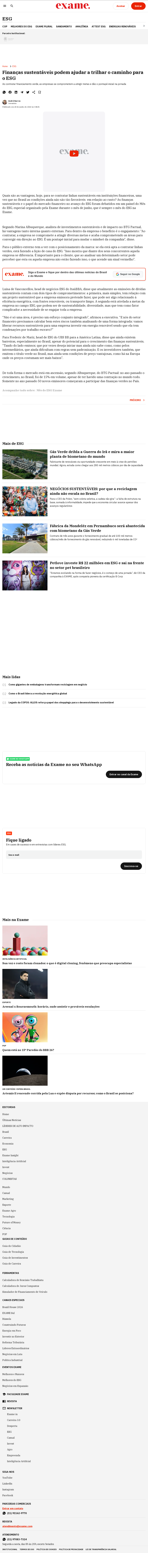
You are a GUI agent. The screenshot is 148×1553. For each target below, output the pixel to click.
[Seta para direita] (140, 25)
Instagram (8, 1489)
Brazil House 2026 (12, 1307)
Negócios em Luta (12, 1354)
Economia (7, 1143)
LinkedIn (7, 1483)
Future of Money (11, 1222)
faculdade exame (18, 1394)
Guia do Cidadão (11, 1245)
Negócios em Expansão (15, 1385)
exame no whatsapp (18, 759)
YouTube (7, 1477)
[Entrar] (138, 6)
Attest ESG (99, 26)
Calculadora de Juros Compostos (20, 1285)
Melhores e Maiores (13, 1374)
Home (5, 66)
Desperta (12, 1425)
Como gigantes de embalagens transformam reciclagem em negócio (48, 684)
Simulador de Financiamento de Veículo (24, 1291)
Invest (5, 1167)
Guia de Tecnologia (13, 1251)
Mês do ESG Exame (49, 390)
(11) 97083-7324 (17, 1539)
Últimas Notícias (11, 1120)
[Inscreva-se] (131, 866)
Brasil (5, 1131)
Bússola (6, 1318)
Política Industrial (12, 1360)
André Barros (14, 101)
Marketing (8, 1198)
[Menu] (4, 6)
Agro (9, 1449)
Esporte (6, 1204)
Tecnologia (8, 1216)
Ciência (6, 1228)
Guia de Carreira (11, 1263)
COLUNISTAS (9, 1178)
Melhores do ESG (21, 26)
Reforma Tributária (13, 1342)
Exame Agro (9, 1210)
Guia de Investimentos (15, 1257)
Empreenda (13, 1455)
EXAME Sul (8, 1313)
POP (4, 1234)
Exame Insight (10, 1155)
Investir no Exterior (13, 1336)
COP (4, 26)
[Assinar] (121, 6)
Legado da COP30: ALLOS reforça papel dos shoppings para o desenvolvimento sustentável (61, 702)
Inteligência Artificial (14, 1161)
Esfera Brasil (23, 1089)
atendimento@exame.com (17, 1526)
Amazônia (81, 26)
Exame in (12, 1414)
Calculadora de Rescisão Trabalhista (22, 1280)
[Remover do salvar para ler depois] (39, 92)
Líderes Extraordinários (15, 1348)
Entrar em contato (12, 1508)
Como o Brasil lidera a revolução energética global (38, 693)
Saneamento (64, 26)
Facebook (7, 1495)
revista (12, 1401)
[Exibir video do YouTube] (74, 151)
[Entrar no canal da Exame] (124, 774)
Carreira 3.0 (13, 1420)
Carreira (7, 1137)
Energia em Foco (11, 1330)
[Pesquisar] (11, 6)
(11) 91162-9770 (17, 1513)
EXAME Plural (44, 26)
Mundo (6, 1187)
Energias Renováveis (122, 26)
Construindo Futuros (14, 1324)
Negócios (7, 1173)
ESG (7, 19)
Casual (6, 1193)
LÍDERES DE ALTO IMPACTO (17, 1125)
